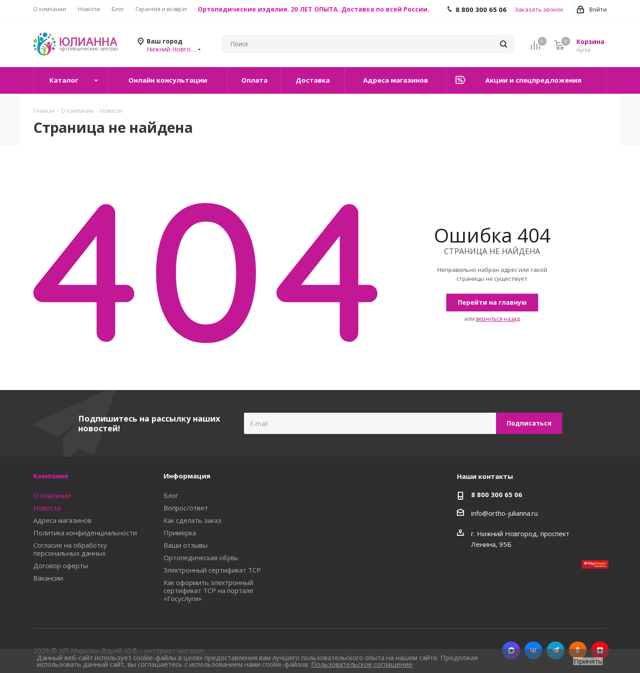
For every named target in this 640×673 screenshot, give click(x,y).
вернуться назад (498, 319)
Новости (47, 507)
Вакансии (48, 577)
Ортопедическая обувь (201, 557)
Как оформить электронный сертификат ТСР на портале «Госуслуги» (208, 590)
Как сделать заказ (192, 520)
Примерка (180, 532)
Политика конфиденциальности (85, 532)
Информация (187, 475)
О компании (52, 495)
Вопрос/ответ (186, 507)
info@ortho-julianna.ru (504, 513)
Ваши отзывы (186, 545)
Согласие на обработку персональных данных (70, 549)
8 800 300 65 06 (496, 494)
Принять (588, 661)
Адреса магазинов (62, 520)
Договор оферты (60, 565)
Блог (171, 495)
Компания (50, 475)
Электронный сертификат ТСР (212, 569)
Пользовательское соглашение (361, 664)
